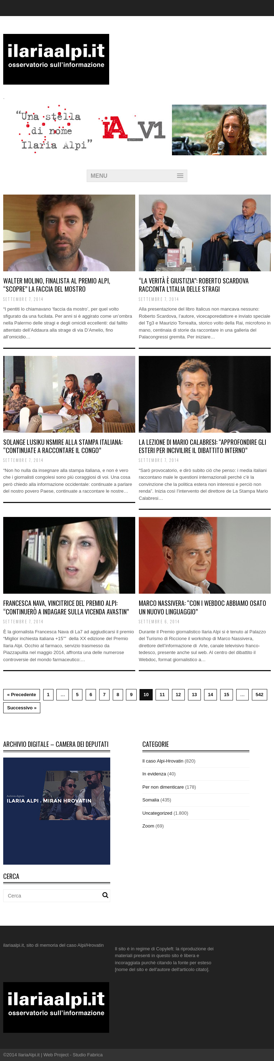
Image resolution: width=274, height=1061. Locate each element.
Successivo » (21, 707)
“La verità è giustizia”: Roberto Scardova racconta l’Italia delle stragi (194, 284)
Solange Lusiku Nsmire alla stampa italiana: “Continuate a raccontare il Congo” (62, 446)
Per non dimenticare (163, 787)
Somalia (150, 800)
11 (161, 694)
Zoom (148, 826)
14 (210, 694)
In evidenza (154, 773)
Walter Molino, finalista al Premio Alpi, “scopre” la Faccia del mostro (56, 284)
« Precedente (21, 694)
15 (226, 694)
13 (194, 694)
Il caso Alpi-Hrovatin (162, 761)
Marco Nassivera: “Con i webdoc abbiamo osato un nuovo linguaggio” (202, 607)
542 (260, 694)
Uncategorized (157, 813)
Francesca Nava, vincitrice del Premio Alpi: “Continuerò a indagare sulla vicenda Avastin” (66, 607)
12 (178, 694)
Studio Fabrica (88, 1054)
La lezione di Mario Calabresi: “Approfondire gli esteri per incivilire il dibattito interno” (202, 446)
